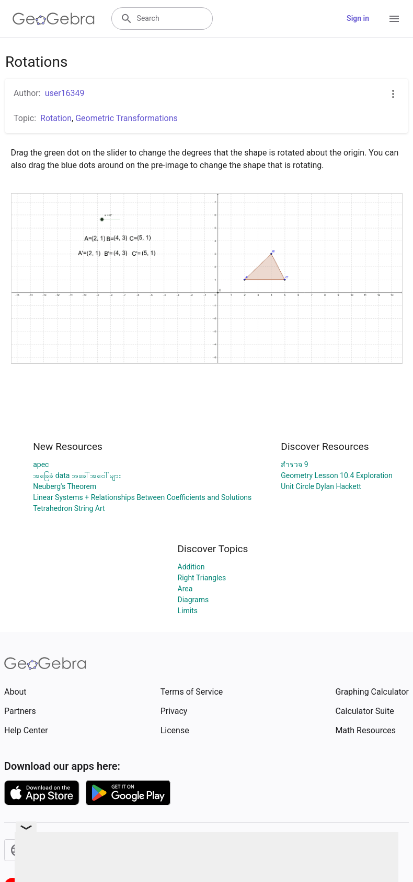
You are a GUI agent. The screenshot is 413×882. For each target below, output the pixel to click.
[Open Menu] (394, 19)
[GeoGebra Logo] (54, 19)
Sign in (358, 18)
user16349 (65, 93)
